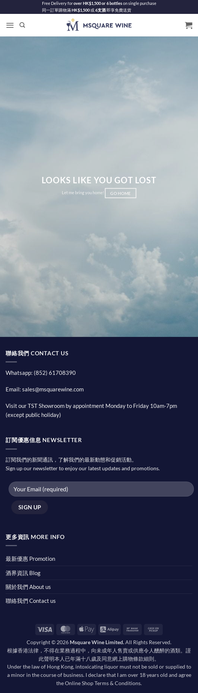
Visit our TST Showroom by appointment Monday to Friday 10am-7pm (91, 405)
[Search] (22, 25)
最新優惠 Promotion (30, 558)
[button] (10, 25)
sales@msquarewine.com (53, 389)
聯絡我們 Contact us (31, 600)
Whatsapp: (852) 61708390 (41, 372)
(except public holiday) (33, 414)
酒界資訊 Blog (23, 572)
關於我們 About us (28, 586)
